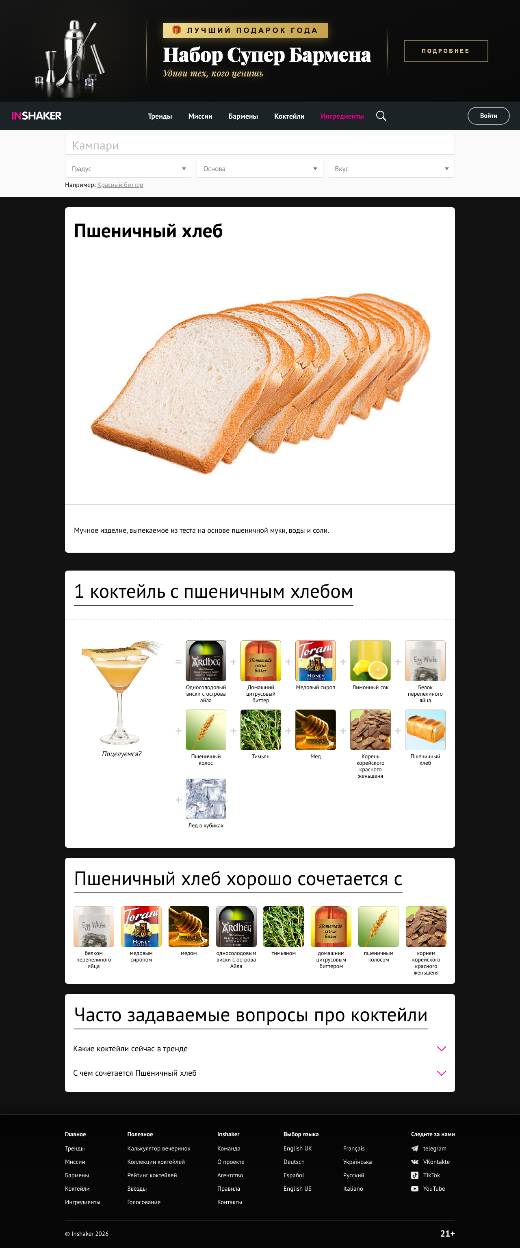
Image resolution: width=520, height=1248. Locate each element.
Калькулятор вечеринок (158, 1149)
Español (294, 1175)
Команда (228, 1149)
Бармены (243, 116)
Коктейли (289, 116)
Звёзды (137, 1189)
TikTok (425, 1175)
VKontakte (430, 1162)
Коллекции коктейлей (156, 1162)
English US (298, 1189)
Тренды (160, 116)
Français (354, 1149)
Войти (488, 116)
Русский (353, 1175)
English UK (298, 1149)
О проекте (231, 1162)
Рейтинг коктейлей (152, 1175)
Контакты (229, 1202)
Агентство (230, 1175)
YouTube (428, 1189)
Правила (228, 1189)
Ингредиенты (342, 116)
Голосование (143, 1202)
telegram (428, 1149)
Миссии (200, 116)
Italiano (353, 1189)
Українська (357, 1162)
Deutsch (294, 1162)
